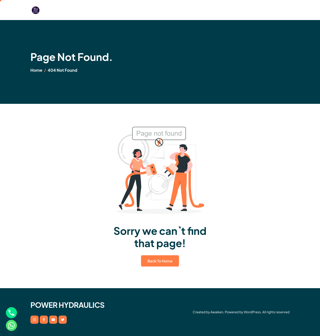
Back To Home (160, 261)
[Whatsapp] (11, 325)
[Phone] (11, 312)
